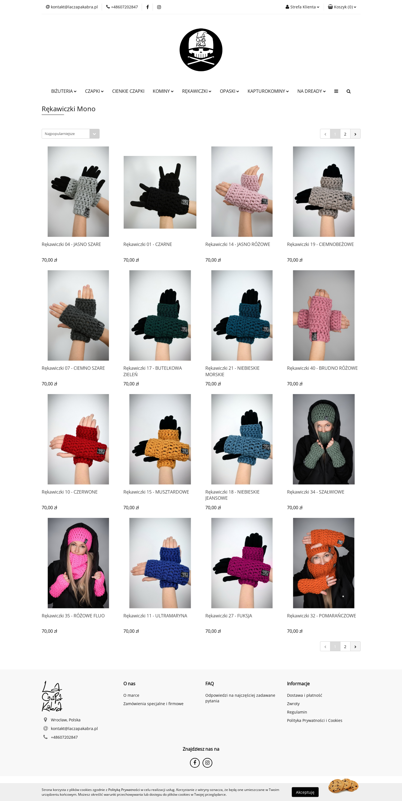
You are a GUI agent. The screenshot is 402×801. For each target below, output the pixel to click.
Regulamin (297, 712)
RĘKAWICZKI (196, 91)
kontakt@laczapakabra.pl (74, 728)
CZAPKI (94, 91)
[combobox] (71, 134)
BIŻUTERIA (64, 91)
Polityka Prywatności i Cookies (314, 720)
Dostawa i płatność (304, 695)
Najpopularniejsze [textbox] (60, 133)
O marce (131, 695)
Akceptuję (305, 792)
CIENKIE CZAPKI (128, 91)
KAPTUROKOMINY (268, 91)
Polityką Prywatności (124, 789)
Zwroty (293, 703)
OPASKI (229, 91)
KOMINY (163, 91)
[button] (342, 7)
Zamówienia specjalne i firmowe (153, 703)
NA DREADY (311, 91)
